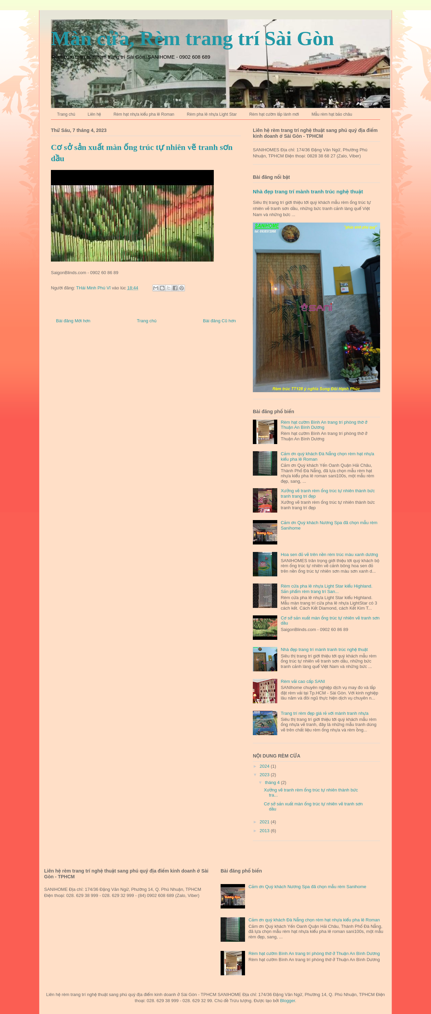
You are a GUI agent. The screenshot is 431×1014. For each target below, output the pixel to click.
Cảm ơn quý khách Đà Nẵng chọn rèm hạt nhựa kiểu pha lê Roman (314, 919)
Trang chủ (66, 114)
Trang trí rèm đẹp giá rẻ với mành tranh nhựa (324, 713)
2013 (265, 830)
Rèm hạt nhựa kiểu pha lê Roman (143, 114)
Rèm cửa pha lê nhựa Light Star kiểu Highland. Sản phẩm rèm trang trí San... (326, 588)
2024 (265, 766)
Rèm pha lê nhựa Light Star (212, 114)
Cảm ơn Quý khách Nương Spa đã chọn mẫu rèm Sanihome (307, 886)
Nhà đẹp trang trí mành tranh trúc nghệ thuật (308, 191)
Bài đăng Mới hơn (73, 320)
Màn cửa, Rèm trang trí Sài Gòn (192, 38)
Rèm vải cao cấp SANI (303, 681)
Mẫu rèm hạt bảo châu (332, 114)
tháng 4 (273, 782)
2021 (265, 821)
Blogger (287, 1000)
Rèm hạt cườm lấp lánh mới (274, 114)
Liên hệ (94, 114)
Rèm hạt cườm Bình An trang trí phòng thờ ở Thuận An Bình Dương (324, 425)
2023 (265, 774)
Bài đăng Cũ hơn (219, 320)
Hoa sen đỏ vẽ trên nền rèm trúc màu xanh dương (329, 554)
